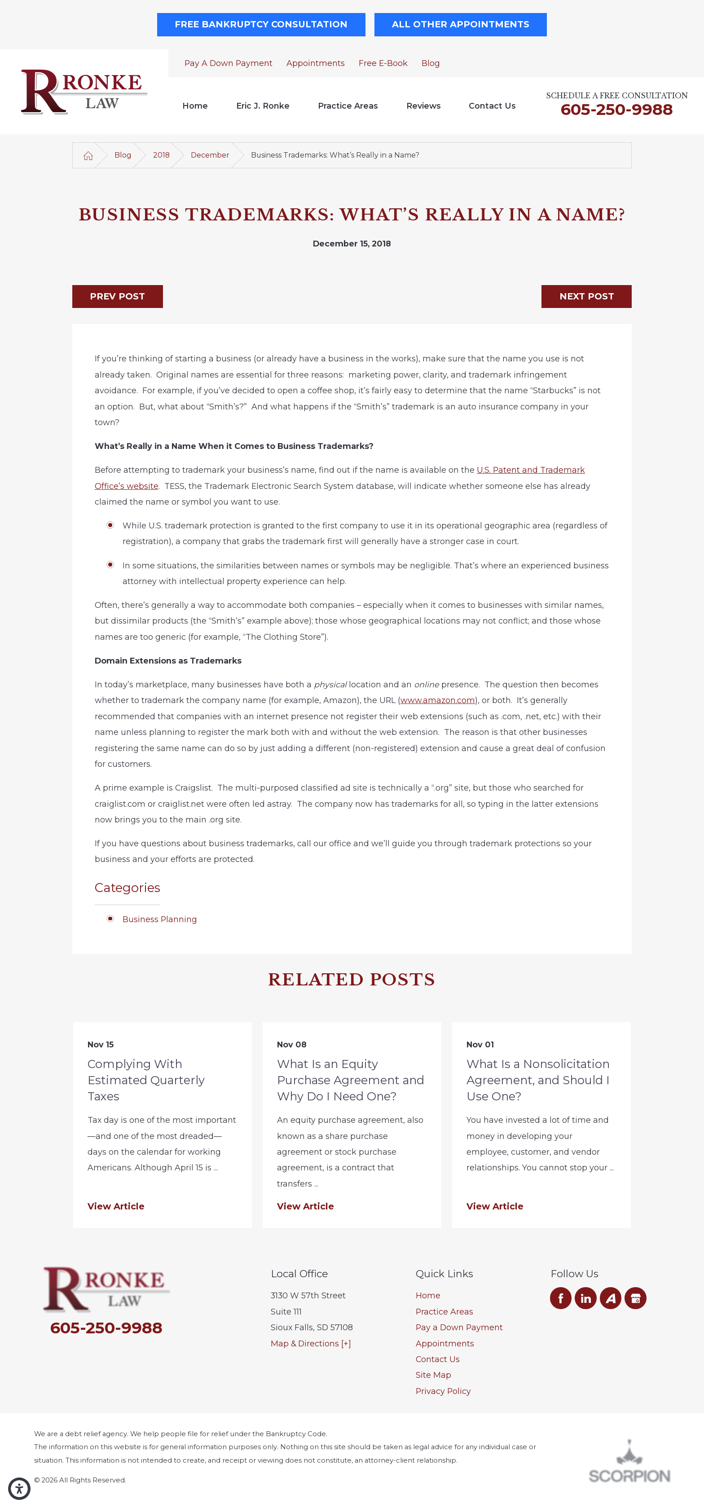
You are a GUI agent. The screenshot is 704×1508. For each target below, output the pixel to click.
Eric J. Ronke (263, 105)
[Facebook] (561, 1298)
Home (195, 105)
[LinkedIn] (586, 1298)
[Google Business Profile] (636, 1298)
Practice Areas (348, 105)
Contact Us (492, 105)
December (210, 155)
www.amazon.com (437, 700)
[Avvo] (611, 1298)
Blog (431, 63)
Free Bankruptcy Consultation (261, 24)
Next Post (586, 296)
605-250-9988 (617, 109)
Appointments (315, 63)
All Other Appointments (460, 24)
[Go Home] (88, 155)
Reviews (423, 105)
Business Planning (160, 919)
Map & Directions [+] (311, 1343)
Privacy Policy (443, 1391)
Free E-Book (383, 63)
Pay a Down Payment (229, 63)
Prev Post (117, 296)
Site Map (433, 1375)
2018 (161, 155)
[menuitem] (195, 105)
